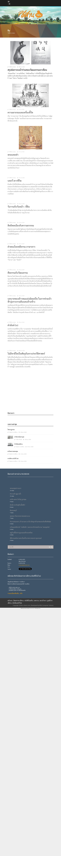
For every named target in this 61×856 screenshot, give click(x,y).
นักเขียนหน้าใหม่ (17, 603)
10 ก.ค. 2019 (21, 296)
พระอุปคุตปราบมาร (15, 488)
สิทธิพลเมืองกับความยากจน (21, 225)
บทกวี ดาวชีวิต (14, 181)
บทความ (36, 600)
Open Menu (9, 2)
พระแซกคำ (13, 155)
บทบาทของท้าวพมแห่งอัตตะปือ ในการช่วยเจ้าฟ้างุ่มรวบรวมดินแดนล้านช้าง (29, 300)
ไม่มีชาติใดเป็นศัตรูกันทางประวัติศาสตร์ (26, 353)
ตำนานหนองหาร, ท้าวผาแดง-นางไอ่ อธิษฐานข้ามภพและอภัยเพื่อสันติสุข (30, 521)
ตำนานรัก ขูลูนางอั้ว (15, 494)
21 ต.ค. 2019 (21, 223)
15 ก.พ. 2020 (22, 178)
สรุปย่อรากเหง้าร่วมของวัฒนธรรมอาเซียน (27, 69)
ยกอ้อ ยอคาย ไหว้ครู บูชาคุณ (18, 499)
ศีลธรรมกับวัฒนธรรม (18, 273)
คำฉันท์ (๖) (13, 325)
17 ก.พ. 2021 (22, 152)
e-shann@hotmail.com (24, 565)
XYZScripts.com (37, 608)
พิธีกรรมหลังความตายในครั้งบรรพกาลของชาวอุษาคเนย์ (26, 538)
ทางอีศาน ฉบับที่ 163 (13, 458)
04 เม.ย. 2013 (22, 351)
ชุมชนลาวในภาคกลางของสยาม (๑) (20, 516)
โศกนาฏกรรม (11, 429)
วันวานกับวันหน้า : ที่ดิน (19, 207)
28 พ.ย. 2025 (23, 432)
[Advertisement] (30, 391)
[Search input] (28, 547)
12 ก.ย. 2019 (21, 244)
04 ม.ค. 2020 (21, 204)
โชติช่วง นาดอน (12, 67)
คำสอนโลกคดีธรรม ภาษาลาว (21, 247)
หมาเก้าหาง (43, 600)
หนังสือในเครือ (29, 600)
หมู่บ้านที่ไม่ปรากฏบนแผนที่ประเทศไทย (21, 533)
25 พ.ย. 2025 (30, 446)
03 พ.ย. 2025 (23, 461)
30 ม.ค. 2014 (21, 322)
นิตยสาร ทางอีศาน (13, 432)
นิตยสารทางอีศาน (18, 600)
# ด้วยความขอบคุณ (13, 451)
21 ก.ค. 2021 (21, 110)
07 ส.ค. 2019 (21, 270)
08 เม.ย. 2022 (22, 67)
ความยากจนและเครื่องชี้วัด (20, 112)
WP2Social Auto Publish (25, 608)
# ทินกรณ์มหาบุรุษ (19, 437)
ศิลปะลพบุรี (13, 510)
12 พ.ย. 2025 (23, 454)
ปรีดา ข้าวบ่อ (19, 439)
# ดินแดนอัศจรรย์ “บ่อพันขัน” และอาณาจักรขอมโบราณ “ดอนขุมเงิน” (30, 527)
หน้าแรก (10, 600)
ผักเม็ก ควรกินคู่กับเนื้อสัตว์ (17, 505)
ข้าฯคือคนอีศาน (18, 444)
